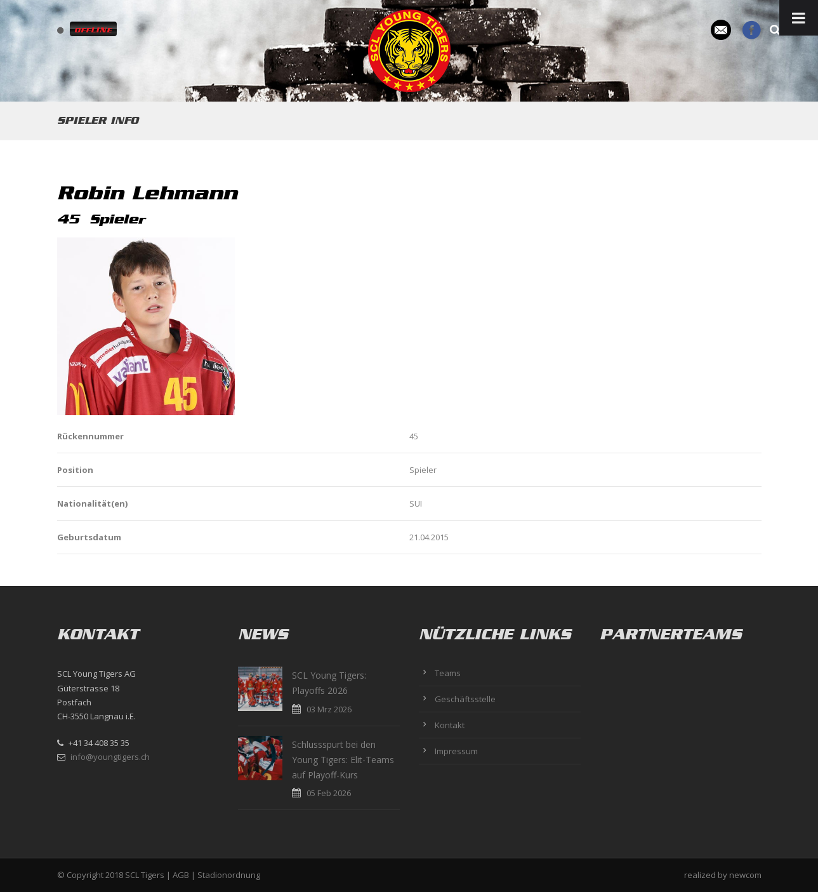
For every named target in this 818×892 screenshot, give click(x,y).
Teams (448, 673)
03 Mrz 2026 (329, 709)
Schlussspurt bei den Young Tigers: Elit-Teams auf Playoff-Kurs (343, 759)
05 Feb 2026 (329, 793)
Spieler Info (97, 120)
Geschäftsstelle (465, 699)
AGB (181, 875)
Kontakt (450, 725)
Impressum (456, 751)
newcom (745, 875)
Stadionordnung (228, 875)
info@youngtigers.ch (110, 756)
